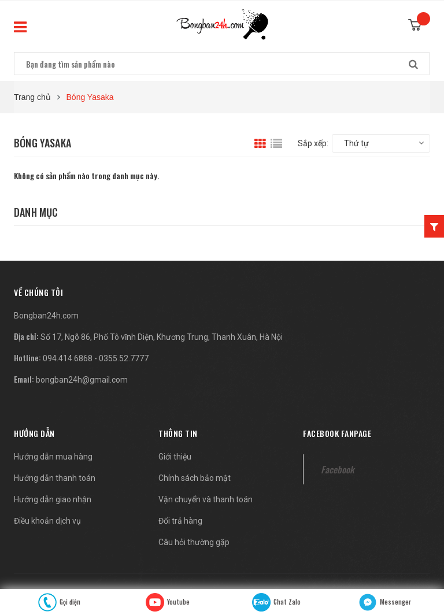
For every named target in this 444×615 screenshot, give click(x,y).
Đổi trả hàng (180, 520)
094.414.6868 (67, 358)
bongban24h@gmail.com (82, 379)
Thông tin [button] (178, 433)
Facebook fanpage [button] (337, 433)
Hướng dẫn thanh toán (54, 478)
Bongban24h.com (46, 315)
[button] (38, 292)
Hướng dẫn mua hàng (53, 456)
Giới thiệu (174, 456)
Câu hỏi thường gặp (194, 542)
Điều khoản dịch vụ (47, 520)
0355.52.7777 (124, 358)
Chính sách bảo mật (194, 478)
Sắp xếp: (313, 143)
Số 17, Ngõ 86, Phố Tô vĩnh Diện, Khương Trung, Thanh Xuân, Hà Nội (161, 337)
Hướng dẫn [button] (34, 433)
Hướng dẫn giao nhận (52, 499)
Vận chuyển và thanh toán (205, 499)
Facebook (337, 469)
